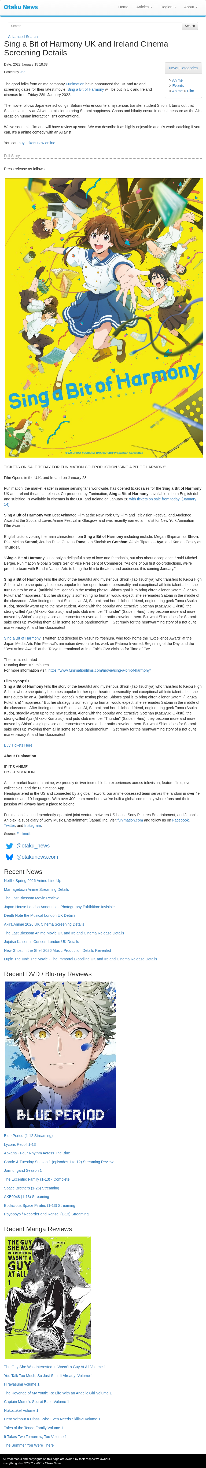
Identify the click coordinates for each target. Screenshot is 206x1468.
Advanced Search (23, 37)
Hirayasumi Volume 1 (21, 1384)
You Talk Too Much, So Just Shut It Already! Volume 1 (48, 1376)
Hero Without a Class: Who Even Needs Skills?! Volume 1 (52, 1419)
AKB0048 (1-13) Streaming (26, 1197)
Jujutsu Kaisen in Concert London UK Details (41, 942)
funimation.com (130, 820)
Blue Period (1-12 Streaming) (28, 1136)
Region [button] (168, 7)
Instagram (32, 825)
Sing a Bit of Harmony (86, 89)
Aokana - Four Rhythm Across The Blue (37, 1153)
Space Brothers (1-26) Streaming (31, 1188)
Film (190, 91)
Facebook (180, 820)
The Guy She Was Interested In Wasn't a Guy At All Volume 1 (55, 1367)
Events (178, 85)
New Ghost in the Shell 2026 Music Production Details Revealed (57, 950)
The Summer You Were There (29, 1445)
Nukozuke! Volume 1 (21, 1410)
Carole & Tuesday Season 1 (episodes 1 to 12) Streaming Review (58, 1162)
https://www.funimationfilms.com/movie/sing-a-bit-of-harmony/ (100, 670)
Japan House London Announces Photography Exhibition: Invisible (59, 907)
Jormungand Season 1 (23, 1170)
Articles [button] (144, 7)
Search (190, 26)
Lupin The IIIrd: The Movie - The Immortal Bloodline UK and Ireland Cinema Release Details (80, 959)
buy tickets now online (37, 143)
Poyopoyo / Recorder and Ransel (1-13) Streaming (46, 1214)
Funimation (75, 84)
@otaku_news (33, 846)
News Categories (183, 68)
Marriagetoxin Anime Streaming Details (36, 889)
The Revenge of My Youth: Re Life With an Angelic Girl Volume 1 (58, 1393)
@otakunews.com (37, 857)
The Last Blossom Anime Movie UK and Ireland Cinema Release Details (64, 933)
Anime (177, 80)
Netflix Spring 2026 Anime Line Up (32, 880)
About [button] (191, 7)
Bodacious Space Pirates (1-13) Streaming (39, 1205)
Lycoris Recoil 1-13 (20, 1144)
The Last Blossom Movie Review (31, 898)
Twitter (9, 825)
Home (123, 7)
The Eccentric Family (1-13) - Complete (36, 1179)
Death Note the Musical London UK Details (39, 915)
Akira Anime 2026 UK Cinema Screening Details (44, 924)
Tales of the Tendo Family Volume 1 (33, 1428)
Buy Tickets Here (18, 745)
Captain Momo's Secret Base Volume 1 (36, 1401)
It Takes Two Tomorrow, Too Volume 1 (35, 1437)
